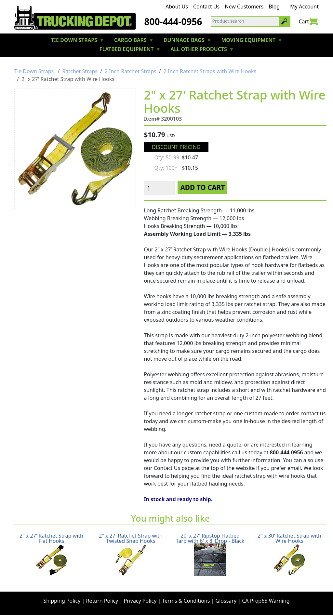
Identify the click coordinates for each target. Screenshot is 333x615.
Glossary (226, 600)
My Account (304, 6)
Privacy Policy (140, 600)
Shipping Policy (61, 600)
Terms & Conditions (186, 600)
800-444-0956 (173, 21)
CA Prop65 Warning (265, 600)
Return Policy (102, 600)
